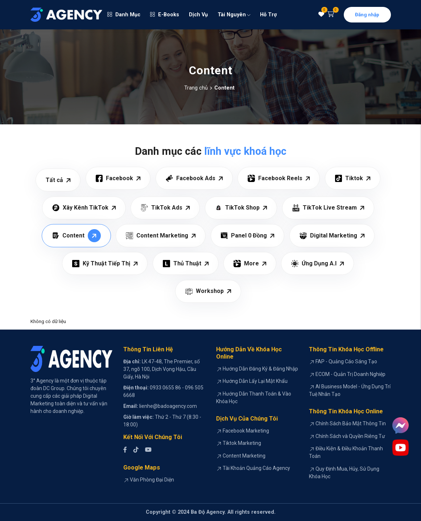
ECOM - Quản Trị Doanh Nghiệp (350, 374)
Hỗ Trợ (268, 15)
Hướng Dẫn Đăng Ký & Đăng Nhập (260, 369)
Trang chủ (196, 88)
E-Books (164, 15)
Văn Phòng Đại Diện (152, 480)
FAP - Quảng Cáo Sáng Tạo (346, 361)
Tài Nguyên (234, 15)
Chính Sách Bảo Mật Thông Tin (350, 423)
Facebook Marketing (246, 431)
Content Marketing (244, 456)
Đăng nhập (367, 14)
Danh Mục (123, 15)
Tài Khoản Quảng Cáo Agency (256, 468)
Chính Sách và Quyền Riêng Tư (350, 436)
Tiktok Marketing (242, 443)
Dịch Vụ (198, 15)
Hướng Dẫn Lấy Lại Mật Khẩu (255, 381)
